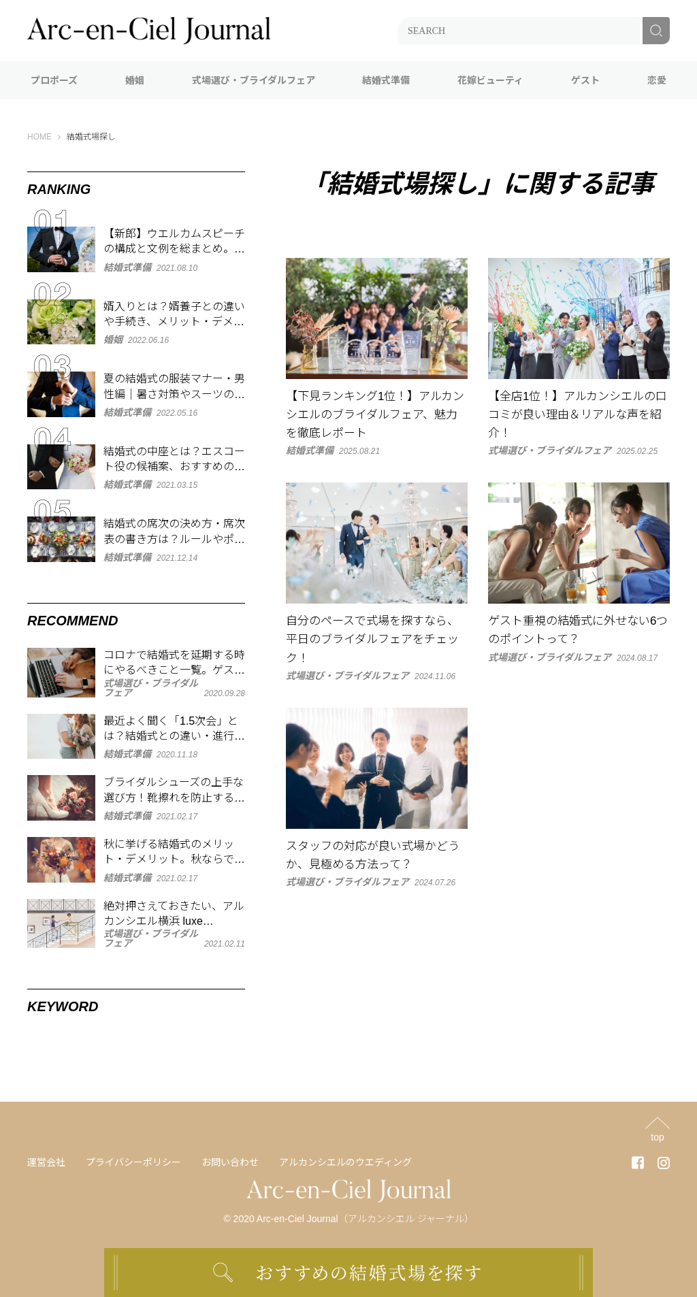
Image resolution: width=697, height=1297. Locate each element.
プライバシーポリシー (133, 1162)
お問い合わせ (230, 1162)
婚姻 (134, 80)
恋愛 (656, 80)
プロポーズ (54, 80)
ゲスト (585, 80)
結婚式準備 (386, 80)
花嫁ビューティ (490, 80)
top (657, 1137)
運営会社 (46, 1162)
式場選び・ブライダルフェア (253, 80)
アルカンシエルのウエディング (345, 1162)
